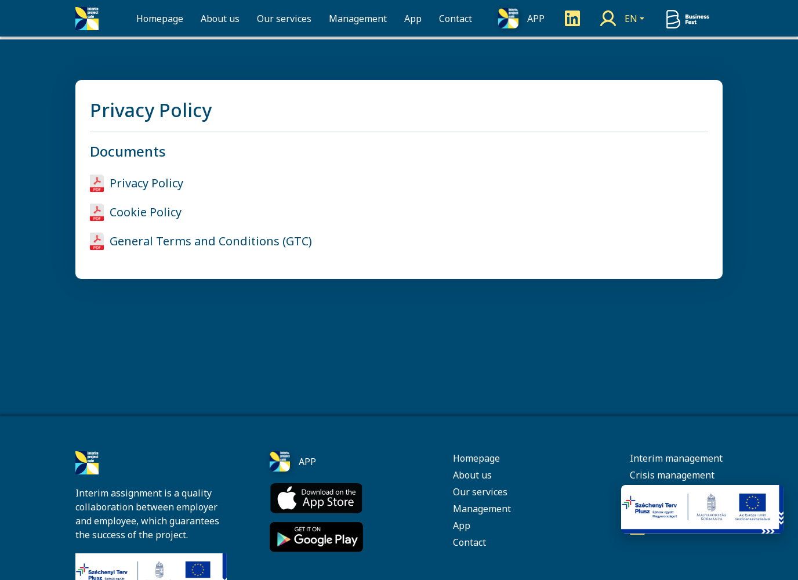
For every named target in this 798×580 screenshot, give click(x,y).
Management (358, 19)
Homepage (159, 19)
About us (220, 19)
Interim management (676, 458)
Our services (284, 19)
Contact (455, 19)
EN (631, 19)
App (413, 19)
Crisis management (672, 475)
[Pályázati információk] (702, 509)
